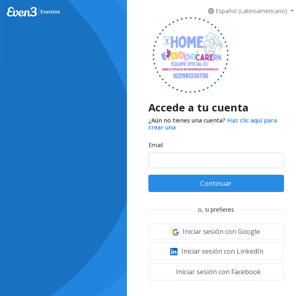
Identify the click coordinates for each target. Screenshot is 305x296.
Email (155, 145)
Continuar (216, 183)
